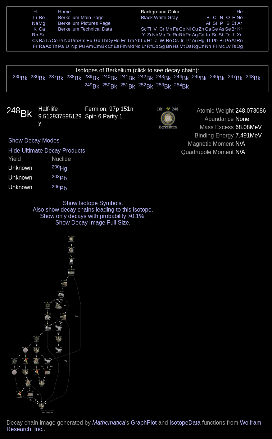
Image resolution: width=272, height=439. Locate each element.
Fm (123, 46)
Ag (195, 34)
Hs (175, 46)
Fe (175, 29)
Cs (35, 40)
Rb (35, 34)
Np (74, 46)
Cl (233, 23)
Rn (240, 40)
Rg (195, 46)
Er (123, 40)
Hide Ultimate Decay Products (46, 151)
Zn (201, 29)
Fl (215, 46)
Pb (215, 40)
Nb (155, 34)
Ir (182, 40)
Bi (221, 40)
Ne (240, 17)
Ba (42, 40)
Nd (67, 40)
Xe (239, 34)
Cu (195, 29)
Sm (82, 40)
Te (228, 34)
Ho (116, 40)
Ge (215, 29)
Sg (162, 46)
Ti (149, 29)
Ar (239, 23)
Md (130, 46)
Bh (169, 46)
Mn (169, 29)
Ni (188, 29)
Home (64, 11)
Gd (97, 40)
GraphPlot (144, 423)
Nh (208, 46)
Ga (208, 29)
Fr (35, 46)
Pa (61, 46)
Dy (110, 40)
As (222, 29)
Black (147, 17)
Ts (233, 46)
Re (169, 40)
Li (35, 17)
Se (228, 29)
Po (228, 40)
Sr (42, 34)
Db (155, 46)
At (233, 40)
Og (239, 46)
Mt (182, 46)
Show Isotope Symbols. (93, 203)
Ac (48, 46)
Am (89, 46)
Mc (221, 46)
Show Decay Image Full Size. (93, 223)
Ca (42, 29)
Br (233, 29)
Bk (104, 46)
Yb (137, 40)
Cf (110, 46)
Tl (208, 40)
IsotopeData (184, 423)
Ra (42, 46)
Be (42, 17)
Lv (228, 46)
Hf (149, 40)
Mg (41, 23)
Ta (155, 40)
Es (116, 46)
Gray (173, 17)
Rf (149, 46)
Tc (169, 34)
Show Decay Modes (33, 140)
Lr (144, 46)
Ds (188, 46)
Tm (130, 40)
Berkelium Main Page (81, 17)
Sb (222, 34)
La (48, 40)
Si (215, 23)
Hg (201, 40)
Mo (162, 34)
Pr (61, 40)
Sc (144, 29)
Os (176, 40)
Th (55, 46)
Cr (161, 29)
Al (208, 23)
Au (195, 40)
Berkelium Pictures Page (84, 23)
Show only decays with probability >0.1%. (93, 216)
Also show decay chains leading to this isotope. (93, 210)
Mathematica (108, 423)
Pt (188, 40)
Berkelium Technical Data (85, 29)
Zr (149, 34)
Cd (201, 34)
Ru (176, 34)
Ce (54, 40)
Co (182, 29)
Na (35, 23)
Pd (188, 34)
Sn (215, 34)
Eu (89, 40)
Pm (74, 40)
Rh (182, 34)
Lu (143, 40)
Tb (104, 40)
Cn (201, 46)
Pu (82, 46)
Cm (97, 46)
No (138, 46)
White (160, 17)
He (240, 11)
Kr (239, 29)
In (208, 34)
